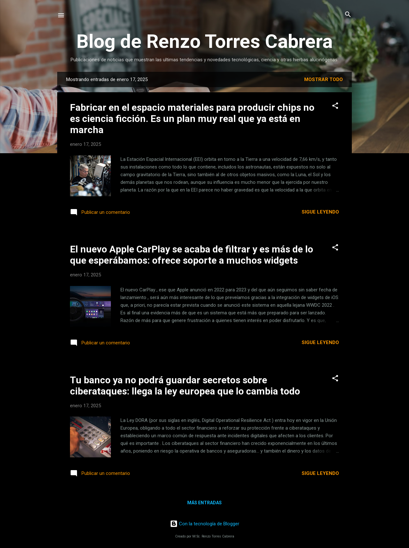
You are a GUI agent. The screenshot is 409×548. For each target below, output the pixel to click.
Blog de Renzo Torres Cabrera (204, 41)
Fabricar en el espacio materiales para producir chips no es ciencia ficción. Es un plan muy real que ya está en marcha (192, 118)
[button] (335, 106)
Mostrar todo (323, 79)
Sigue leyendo (320, 212)
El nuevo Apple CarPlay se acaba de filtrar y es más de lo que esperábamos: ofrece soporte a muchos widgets (191, 255)
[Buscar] (348, 15)
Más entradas (204, 502)
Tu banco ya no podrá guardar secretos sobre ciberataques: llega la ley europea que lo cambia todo (185, 385)
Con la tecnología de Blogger (204, 524)
